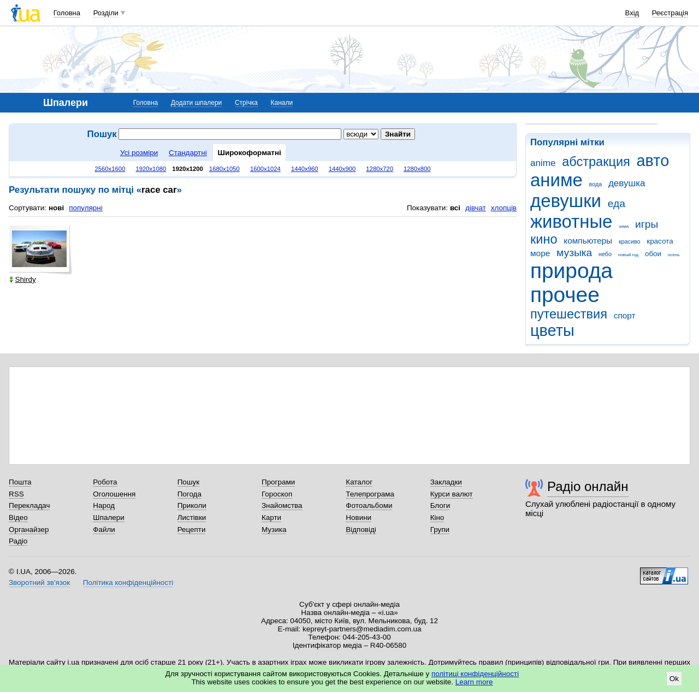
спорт (625, 315)
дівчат (475, 208)
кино (544, 239)
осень (674, 254)
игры (646, 224)
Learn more (474, 682)
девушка (626, 183)
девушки (565, 201)
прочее (565, 294)
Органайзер (29, 529)
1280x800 (417, 168)
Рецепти (191, 529)
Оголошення (114, 494)
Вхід (632, 13)
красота (660, 241)
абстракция (596, 162)
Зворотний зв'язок (39, 582)
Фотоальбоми (369, 505)
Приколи (191, 505)
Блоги (440, 505)
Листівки (191, 517)
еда (616, 203)
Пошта (20, 482)
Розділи (106, 13)
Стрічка (246, 103)
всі (455, 208)
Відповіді (361, 529)
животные (571, 221)
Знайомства (282, 505)
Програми (278, 482)
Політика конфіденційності (128, 582)
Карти (271, 517)
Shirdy (22, 279)
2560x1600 (109, 168)
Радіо (18, 541)
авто (653, 160)
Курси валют (451, 494)
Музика (274, 529)
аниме (556, 180)
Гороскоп (277, 494)
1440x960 (304, 168)
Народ (104, 505)
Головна (67, 13)
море (540, 253)
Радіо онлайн (588, 486)
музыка (574, 252)
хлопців (504, 208)
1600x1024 (265, 168)
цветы (552, 330)
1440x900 (342, 168)
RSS (16, 494)
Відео (18, 517)
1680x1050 (224, 168)
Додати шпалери (196, 103)
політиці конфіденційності (475, 674)
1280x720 (379, 168)
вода (595, 184)
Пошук (188, 482)
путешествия (568, 314)
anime (542, 163)
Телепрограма (370, 494)
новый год (628, 254)
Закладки (446, 482)
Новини (358, 517)
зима (624, 226)
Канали (282, 103)
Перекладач (29, 505)
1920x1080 (150, 168)
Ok (674, 679)
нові (56, 208)
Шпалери (108, 517)
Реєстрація (670, 13)
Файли (104, 529)
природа (571, 270)
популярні (85, 208)
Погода (189, 494)
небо (605, 254)
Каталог (359, 482)
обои (653, 254)
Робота (105, 482)
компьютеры (588, 240)
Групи (439, 529)
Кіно (437, 517)
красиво (630, 241)
